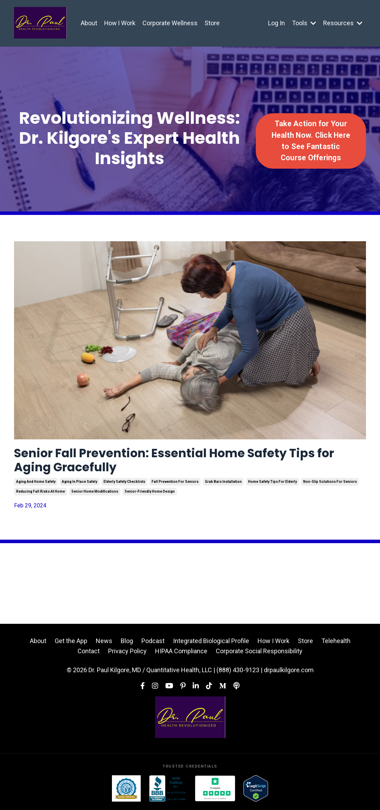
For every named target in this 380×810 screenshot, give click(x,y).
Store (212, 23)
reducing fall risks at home (40, 493)
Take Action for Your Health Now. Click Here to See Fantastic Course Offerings (311, 140)
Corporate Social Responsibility (259, 653)
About (89, 23)
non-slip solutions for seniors (330, 484)
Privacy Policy (127, 653)
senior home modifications (94, 493)
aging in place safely (79, 484)
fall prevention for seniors (175, 484)
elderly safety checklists (124, 484)
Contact (89, 653)
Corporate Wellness (170, 23)
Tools (304, 23)
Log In (276, 23)
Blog (127, 643)
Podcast (153, 643)
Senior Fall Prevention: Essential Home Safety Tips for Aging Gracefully (185, 461)
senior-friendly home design (150, 493)
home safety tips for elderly (272, 484)
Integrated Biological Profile (211, 643)
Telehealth (336, 643)
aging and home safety (35, 484)
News (104, 643)
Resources (342, 23)
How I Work (120, 23)
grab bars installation (223, 484)
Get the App (71, 643)
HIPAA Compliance (181, 653)
